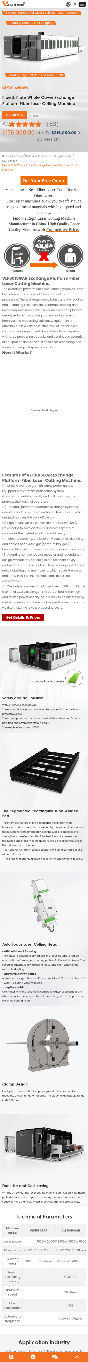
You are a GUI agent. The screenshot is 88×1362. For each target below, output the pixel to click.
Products (17, 156)
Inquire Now (14, 115)
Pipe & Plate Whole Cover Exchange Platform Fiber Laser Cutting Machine (41, 167)
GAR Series (8, 161)
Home (6, 156)
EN (71, 4)
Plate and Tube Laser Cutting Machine (48, 156)
